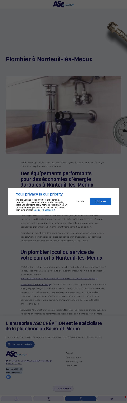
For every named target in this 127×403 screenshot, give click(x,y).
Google (37, 210)
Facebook (48, 210)
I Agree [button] (100, 201)
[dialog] (63, 201)
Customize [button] (80, 201)
